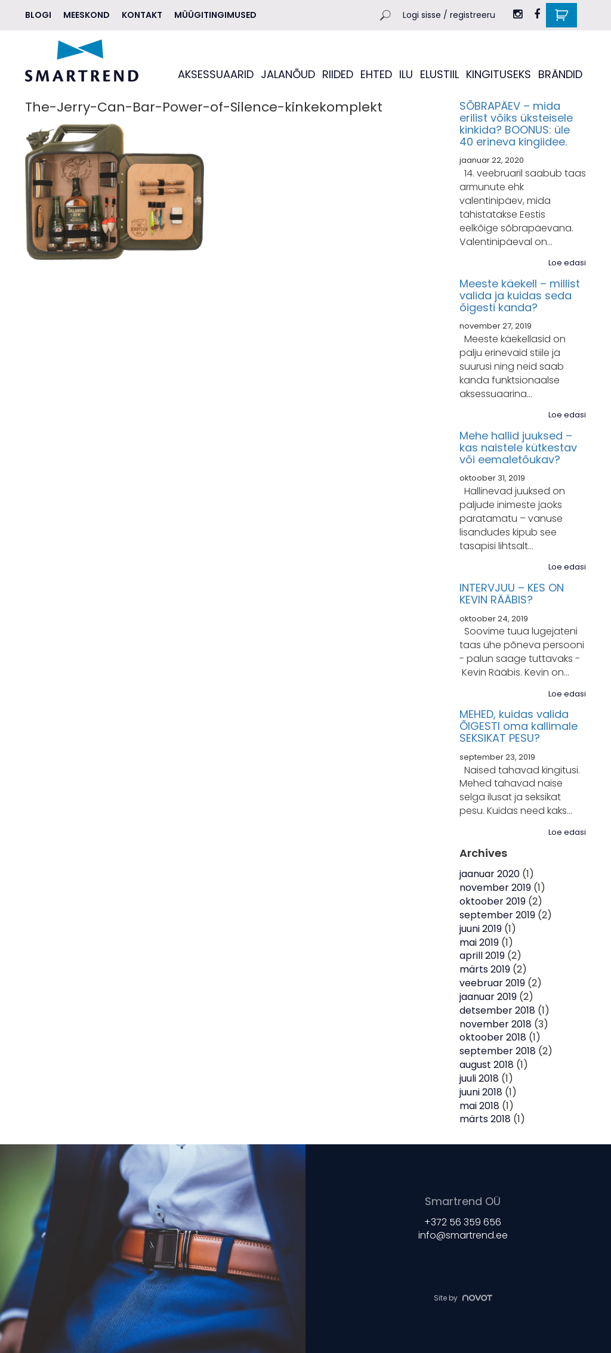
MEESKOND (86, 15)
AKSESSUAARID (216, 74)
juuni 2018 (480, 1092)
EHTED (376, 74)
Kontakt (142, 15)
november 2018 (495, 1024)
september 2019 (497, 915)
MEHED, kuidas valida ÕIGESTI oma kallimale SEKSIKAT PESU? (518, 726)
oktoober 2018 (492, 1037)
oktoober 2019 (492, 901)
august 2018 (486, 1065)
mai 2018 (479, 1106)
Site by (463, 1297)
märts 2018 (485, 1119)
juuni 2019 (480, 929)
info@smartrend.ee (463, 1235)
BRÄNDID (560, 74)
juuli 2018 (479, 1078)
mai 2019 (479, 942)
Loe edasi (567, 263)
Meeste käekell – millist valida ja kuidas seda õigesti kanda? (519, 295)
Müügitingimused (215, 15)
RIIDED (337, 74)
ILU (406, 74)
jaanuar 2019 (488, 997)
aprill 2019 (482, 955)
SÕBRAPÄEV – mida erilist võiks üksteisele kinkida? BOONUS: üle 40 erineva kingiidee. (516, 123)
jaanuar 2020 (489, 874)
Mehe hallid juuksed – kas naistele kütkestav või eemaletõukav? (518, 447)
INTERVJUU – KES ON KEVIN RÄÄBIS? (511, 593)
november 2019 (495, 887)
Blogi (38, 15)
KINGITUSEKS (498, 74)
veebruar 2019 (492, 983)
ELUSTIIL (439, 74)
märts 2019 (484, 969)
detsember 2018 (497, 1010)
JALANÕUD (288, 74)
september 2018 (497, 1051)
